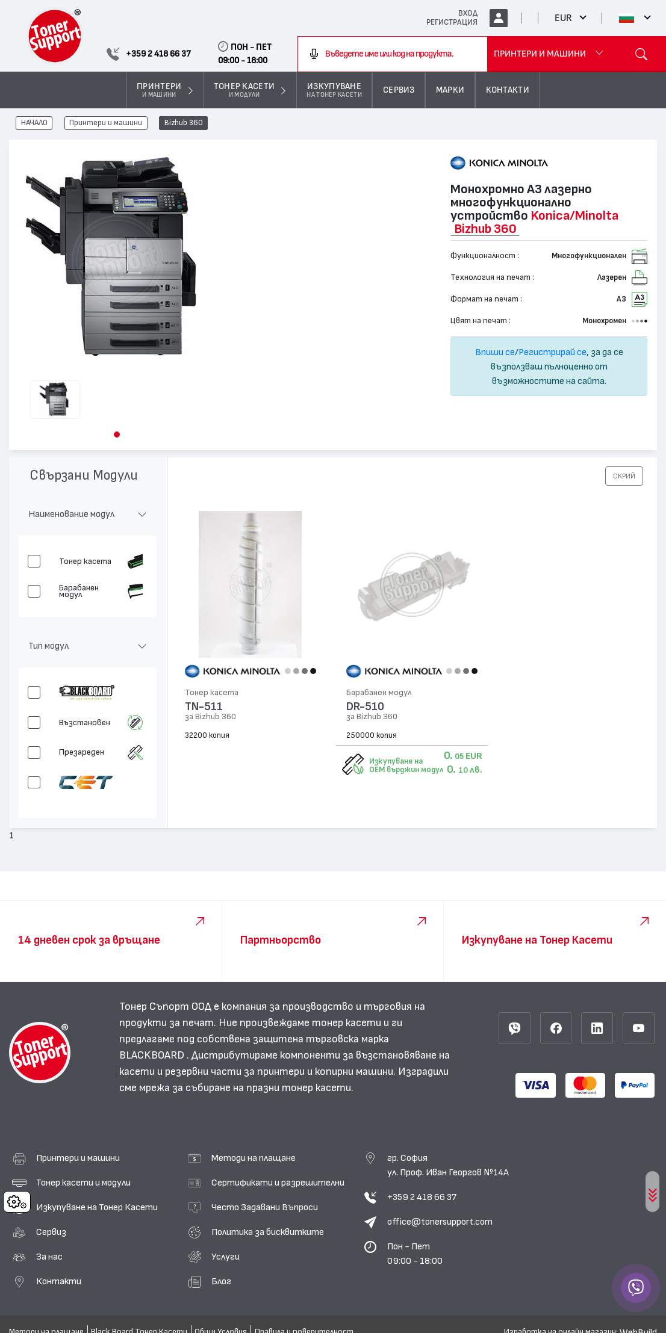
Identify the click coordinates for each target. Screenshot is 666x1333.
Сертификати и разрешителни (277, 1182)
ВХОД (468, 13)
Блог (221, 1281)
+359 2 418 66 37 (421, 1197)
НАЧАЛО (34, 123)
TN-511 (204, 707)
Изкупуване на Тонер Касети (97, 1207)
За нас (49, 1256)
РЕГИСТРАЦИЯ (452, 22)
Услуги (225, 1256)
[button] (117, 434)
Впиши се (495, 352)
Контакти (58, 1281)
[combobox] (392, 54)
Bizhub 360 (183, 123)
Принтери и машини (105, 123)
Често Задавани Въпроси (264, 1207)
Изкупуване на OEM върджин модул (406, 765)
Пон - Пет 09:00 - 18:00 (415, 1254)
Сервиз (51, 1232)
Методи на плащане (253, 1158)
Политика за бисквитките (267, 1232)
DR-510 (365, 707)
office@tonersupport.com (440, 1221)
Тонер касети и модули (83, 1182)
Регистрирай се (552, 352)
